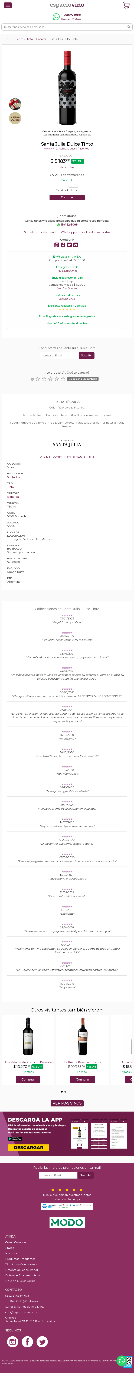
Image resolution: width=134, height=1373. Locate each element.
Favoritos (83, 148)
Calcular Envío (67, 298)
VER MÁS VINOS (67, 1103)
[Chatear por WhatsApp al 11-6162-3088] (67, 16)
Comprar (67, 197)
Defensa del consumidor (21, 1270)
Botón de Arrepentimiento (23, 1275)
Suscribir (86, 355)
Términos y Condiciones (21, 1264)
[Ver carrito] (126, 5)
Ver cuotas (67, 167)
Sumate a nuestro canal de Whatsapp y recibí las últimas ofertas (67, 232)
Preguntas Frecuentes (20, 1258)
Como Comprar (15, 1242)
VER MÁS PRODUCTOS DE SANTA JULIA (67, 457)
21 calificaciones (66, 148)
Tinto (10, 487)
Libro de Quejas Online (20, 1281)
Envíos (9, 1247)
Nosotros (11, 1253)
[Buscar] (128, 27)
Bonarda (13, 496)
